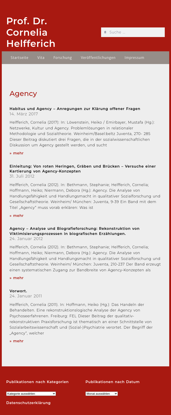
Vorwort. (18, 291)
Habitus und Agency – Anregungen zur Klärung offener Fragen (75, 109)
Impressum (134, 58)
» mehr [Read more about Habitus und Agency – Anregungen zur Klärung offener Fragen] (17, 153)
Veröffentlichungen (98, 58)
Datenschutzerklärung (28, 403)
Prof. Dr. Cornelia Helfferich (31, 32)
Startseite (19, 58)
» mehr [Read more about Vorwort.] (17, 341)
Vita (41, 58)
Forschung (62, 58)
